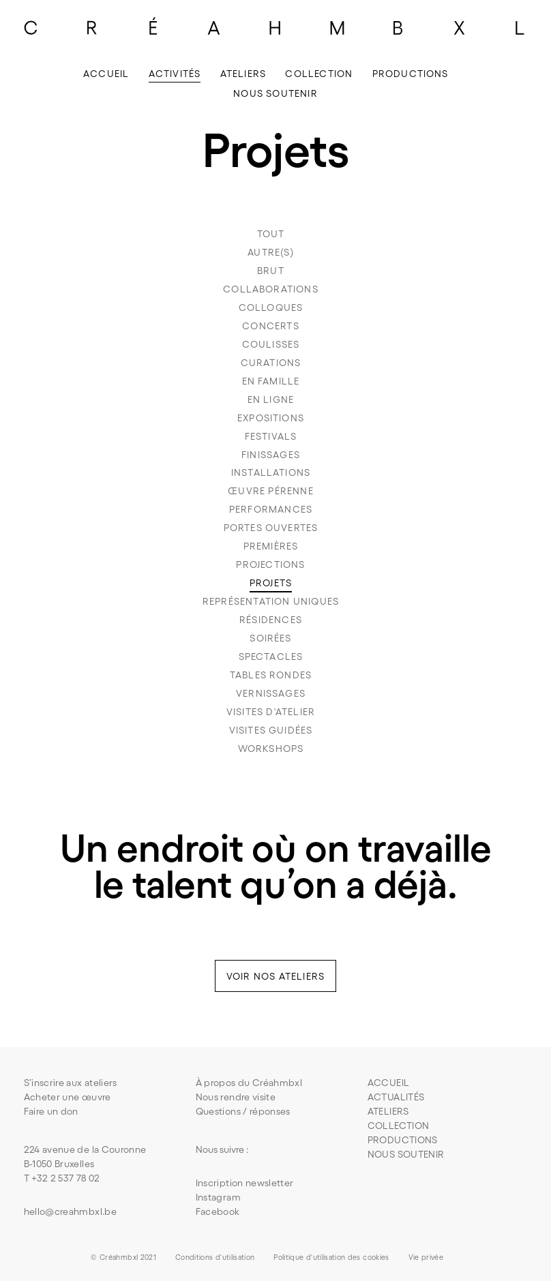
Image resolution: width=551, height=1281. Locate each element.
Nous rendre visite (236, 1096)
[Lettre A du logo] (214, 27)
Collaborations (270, 289)
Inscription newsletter (245, 1182)
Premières (271, 546)
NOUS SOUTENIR (406, 1154)
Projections (270, 564)
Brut (270, 270)
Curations (271, 362)
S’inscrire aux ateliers (70, 1082)
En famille (271, 381)
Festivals (271, 436)
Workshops (271, 748)
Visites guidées (271, 730)
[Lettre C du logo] (30, 27)
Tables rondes (271, 674)
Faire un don (51, 1111)
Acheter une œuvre (67, 1096)
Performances (270, 509)
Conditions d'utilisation (214, 1257)
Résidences (270, 619)
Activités (175, 73)
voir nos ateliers (275, 976)
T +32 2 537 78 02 (62, 1178)
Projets (271, 582)
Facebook (218, 1211)
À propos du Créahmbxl (249, 1082)
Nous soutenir (275, 93)
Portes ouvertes (271, 527)
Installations (270, 472)
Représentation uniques (271, 601)
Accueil (106, 73)
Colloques (271, 307)
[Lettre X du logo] (459, 27)
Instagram (218, 1197)
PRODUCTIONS (403, 1139)
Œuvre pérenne (270, 490)
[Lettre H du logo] (275, 27)
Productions (410, 73)
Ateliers (243, 73)
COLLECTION (399, 1125)
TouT (271, 233)
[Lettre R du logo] (92, 27)
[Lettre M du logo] (337, 27)
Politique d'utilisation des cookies (331, 1257)
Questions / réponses (243, 1111)
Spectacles (271, 656)
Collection (319, 73)
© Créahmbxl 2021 (123, 1257)
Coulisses (271, 344)
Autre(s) (271, 252)
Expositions (270, 417)
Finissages (270, 454)
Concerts (270, 325)
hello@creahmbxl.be (70, 1211)
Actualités (396, 1096)
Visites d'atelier (270, 711)
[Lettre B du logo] (398, 27)
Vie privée (426, 1257)
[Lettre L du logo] (520, 27)
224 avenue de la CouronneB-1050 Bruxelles (85, 1156)
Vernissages (271, 693)
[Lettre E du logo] (153, 27)
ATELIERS (388, 1111)
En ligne (271, 399)
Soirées (270, 638)
